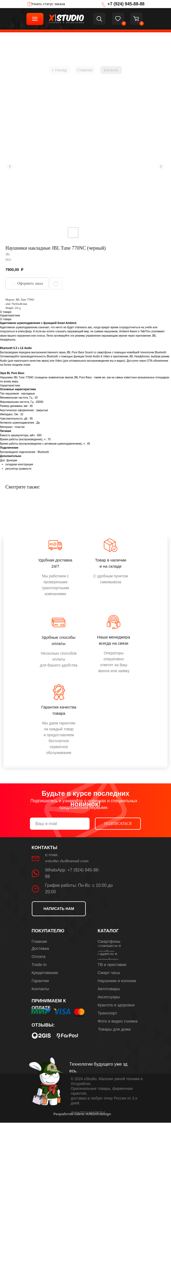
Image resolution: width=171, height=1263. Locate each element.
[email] (60, 824)
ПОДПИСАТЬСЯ (118, 824)
